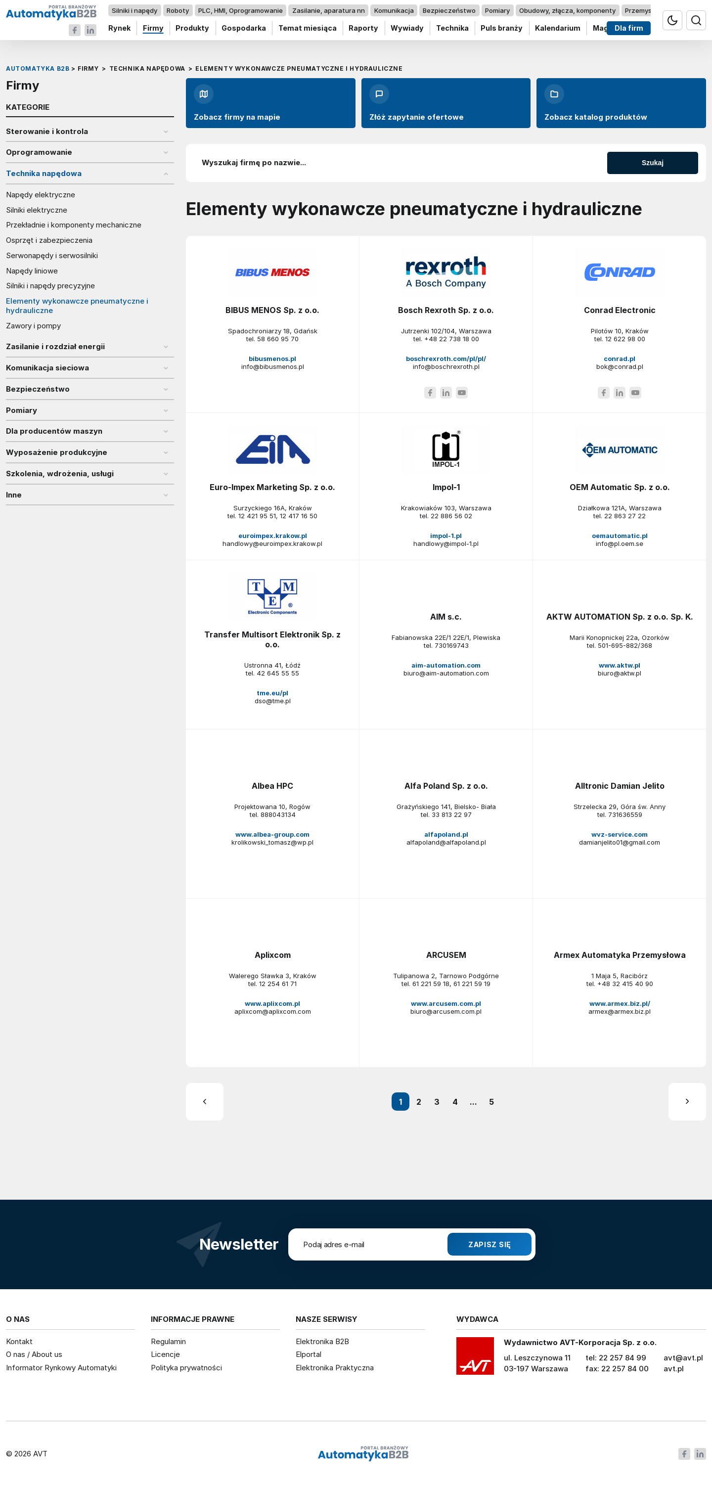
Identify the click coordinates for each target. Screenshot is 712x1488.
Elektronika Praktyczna (335, 1367)
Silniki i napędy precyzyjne (50, 285)
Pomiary (497, 10)
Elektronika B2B (322, 1341)
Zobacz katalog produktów (595, 103)
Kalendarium (557, 28)
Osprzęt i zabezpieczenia (49, 240)
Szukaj (653, 163)
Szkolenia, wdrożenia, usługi (60, 473)
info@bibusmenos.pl (272, 366)
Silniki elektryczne (36, 210)
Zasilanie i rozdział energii (55, 346)
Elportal (308, 1354)
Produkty (192, 28)
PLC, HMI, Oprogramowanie (240, 10)
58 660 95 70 (278, 339)
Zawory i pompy (33, 325)
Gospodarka (244, 28)
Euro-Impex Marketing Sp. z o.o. (272, 487)
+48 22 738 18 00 (451, 339)
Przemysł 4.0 (645, 10)
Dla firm (629, 28)
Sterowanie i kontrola (47, 131)
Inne (14, 495)
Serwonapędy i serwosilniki (52, 255)
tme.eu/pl (272, 693)
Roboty (178, 10)
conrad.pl (619, 358)
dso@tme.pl (273, 701)
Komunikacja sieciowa (47, 367)
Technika (452, 28)
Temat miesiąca (307, 28)
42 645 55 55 (278, 673)
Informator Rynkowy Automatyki (61, 1367)
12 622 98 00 (625, 339)
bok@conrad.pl (619, 366)
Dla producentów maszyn (54, 431)
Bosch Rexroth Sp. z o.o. (446, 310)
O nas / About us (34, 1354)
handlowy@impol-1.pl (446, 543)
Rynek (119, 28)
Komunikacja (394, 10)
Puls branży (502, 28)
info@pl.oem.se (619, 543)
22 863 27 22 (625, 516)
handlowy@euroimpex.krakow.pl (272, 543)
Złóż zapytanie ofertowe (416, 103)
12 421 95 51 (257, 516)
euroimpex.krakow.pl (272, 536)
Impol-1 (446, 487)
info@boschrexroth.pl (446, 366)
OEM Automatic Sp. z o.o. (620, 487)
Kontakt (19, 1341)
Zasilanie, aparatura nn (328, 10)
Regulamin (168, 1341)
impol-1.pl (446, 536)
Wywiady (407, 28)
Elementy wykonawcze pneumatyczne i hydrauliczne (77, 306)
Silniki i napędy (134, 10)
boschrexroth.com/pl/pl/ (446, 358)
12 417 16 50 (298, 516)
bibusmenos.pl (272, 358)
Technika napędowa (44, 173)
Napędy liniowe (32, 271)
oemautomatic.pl (620, 536)
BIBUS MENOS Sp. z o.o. (272, 310)
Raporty (363, 28)
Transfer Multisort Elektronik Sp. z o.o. (272, 639)
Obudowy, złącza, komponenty (567, 10)
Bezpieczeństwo (449, 10)
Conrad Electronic (620, 310)
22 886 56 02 (451, 516)
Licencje (165, 1354)
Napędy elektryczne (40, 194)
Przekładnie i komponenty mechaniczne (73, 225)
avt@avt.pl (683, 1357)
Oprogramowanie (39, 152)
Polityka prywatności (186, 1367)
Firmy (153, 28)
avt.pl (674, 1368)
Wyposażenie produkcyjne (56, 452)
